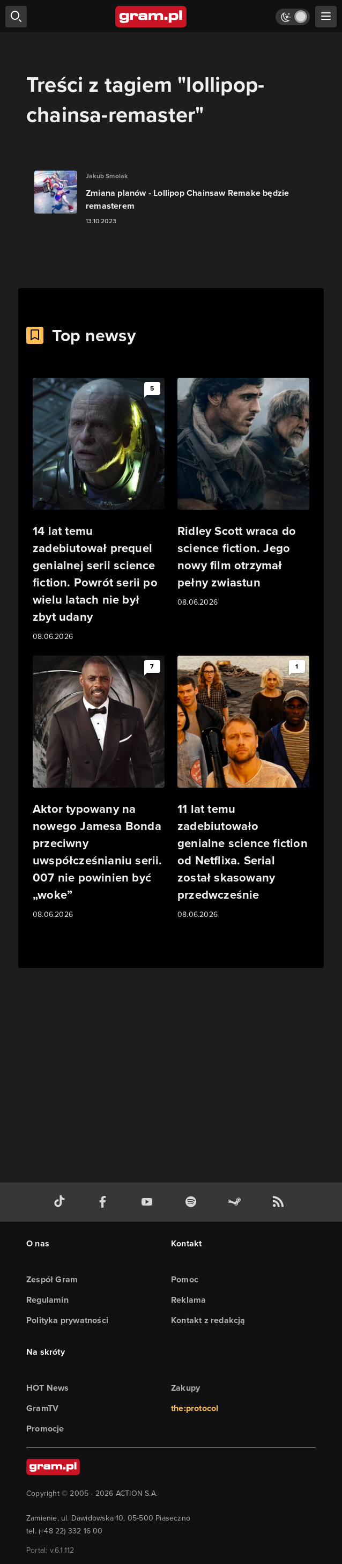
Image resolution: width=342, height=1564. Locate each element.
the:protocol (194, 1408)
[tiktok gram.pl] (61, 1202)
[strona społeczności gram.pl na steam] (236, 1202)
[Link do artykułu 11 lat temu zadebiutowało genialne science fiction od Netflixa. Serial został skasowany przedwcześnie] (243, 788)
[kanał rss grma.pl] (280, 1202)
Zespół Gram (52, 1279)
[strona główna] (151, 16)
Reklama (188, 1300)
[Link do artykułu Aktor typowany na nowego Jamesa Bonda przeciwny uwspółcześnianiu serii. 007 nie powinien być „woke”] (98, 788)
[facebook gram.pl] (105, 1202)
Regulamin (47, 1300)
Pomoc (184, 1279)
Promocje (45, 1428)
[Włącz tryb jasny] (293, 17)
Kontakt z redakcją (208, 1320)
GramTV (42, 1408)
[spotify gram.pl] (193, 1202)
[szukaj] (16, 16)
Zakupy (185, 1388)
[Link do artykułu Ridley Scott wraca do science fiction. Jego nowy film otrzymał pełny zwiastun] (243, 493)
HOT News (47, 1388)
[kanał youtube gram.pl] (149, 1202)
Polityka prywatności (67, 1320)
